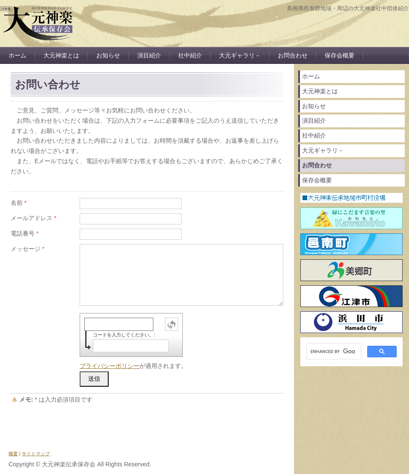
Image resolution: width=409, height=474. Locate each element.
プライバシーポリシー (109, 365)
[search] (333, 351)
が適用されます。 (133, 365)
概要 (13, 453)
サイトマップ (36, 453)
